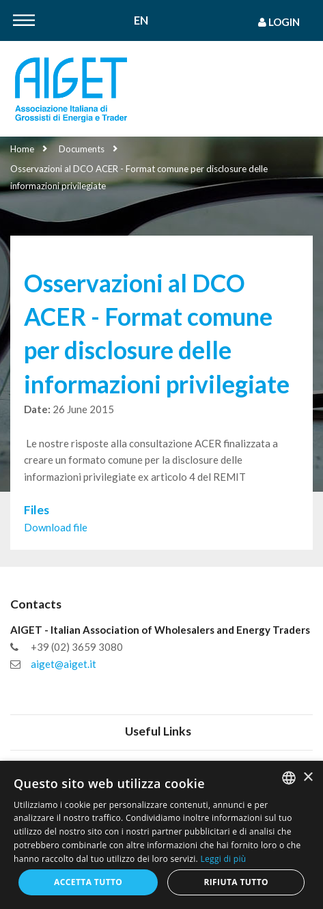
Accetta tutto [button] (88, 882)
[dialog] (161, 835)
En (141, 20)
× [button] (308, 777)
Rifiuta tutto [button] (235, 882)
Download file (55, 527)
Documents (81, 148)
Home (22, 148)
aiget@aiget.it (63, 664)
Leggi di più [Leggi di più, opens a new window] (223, 859)
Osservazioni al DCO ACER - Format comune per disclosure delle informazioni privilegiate (139, 177)
